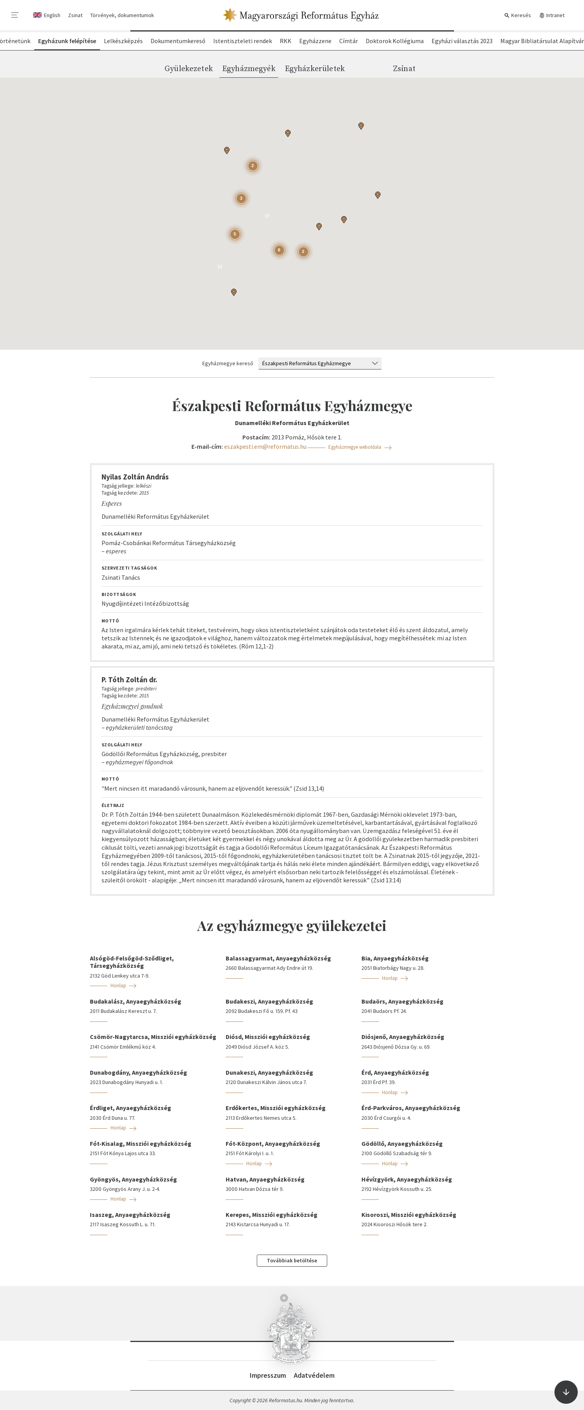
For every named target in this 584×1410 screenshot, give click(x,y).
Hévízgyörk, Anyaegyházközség (406, 1179)
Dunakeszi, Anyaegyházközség (269, 1072)
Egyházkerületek (315, 69)
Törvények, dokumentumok (122, 15)
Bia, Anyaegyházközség (395, 958)
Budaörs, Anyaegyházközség (402, 1001)
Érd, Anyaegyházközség (395, 1072)
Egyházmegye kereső (227, 363)
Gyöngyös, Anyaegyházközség (133, 1179)
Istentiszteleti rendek (242, 41)
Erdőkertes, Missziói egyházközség (276, 1108)
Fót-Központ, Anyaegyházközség (273, 1143)
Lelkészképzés (123, 41)
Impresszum (268, 1375)
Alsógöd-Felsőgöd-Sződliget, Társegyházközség (132, 961)
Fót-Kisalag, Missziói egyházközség (140, 1143)
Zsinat (75, 15)
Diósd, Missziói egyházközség (268, 1037)
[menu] (15, 15)
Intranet (552, 15)
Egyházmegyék (248, 69)
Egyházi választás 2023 (462, 41)
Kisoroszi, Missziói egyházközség (408, 1214)
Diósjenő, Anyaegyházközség (402, 1037)
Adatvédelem (314, 1375)
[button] (288, 133)
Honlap (118, 985)
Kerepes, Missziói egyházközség (271, 1214)
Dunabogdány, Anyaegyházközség (138, 1072)
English (52, 15)
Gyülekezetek (189, 69)
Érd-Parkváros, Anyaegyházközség (410, 1108)
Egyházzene (315, 41)
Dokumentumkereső (178, 41)
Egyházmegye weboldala (354, 447)
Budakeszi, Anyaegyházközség (269, 1001)
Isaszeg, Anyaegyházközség (130, 1214)
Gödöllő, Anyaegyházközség (402, 1143)
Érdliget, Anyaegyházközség (130, 1108)
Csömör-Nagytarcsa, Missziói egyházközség (153, 1037)
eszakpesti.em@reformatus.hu (265, 446)
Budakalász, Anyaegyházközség (135, 1001)
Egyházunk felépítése (67, 41)
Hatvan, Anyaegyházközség (265, 1179)
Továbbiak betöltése (292, 1260)
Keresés (517, 15)
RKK (285, 41)
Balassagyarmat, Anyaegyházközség (278, 958)
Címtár (348, 41)
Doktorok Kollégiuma (395, 41)
